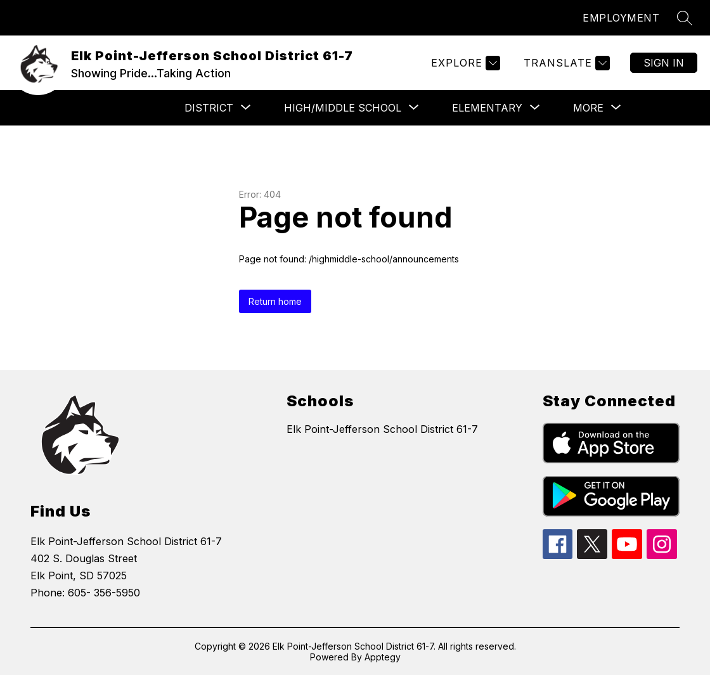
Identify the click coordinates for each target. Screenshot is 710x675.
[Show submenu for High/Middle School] (342, 107)
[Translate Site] (565, 63)
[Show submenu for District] (208, 107)
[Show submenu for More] (588, 107)
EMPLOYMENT (621, 17)
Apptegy (383, 657)
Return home (275, 301)
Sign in (663, 62)
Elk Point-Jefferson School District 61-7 (382, 429)
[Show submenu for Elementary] (487, 107)
